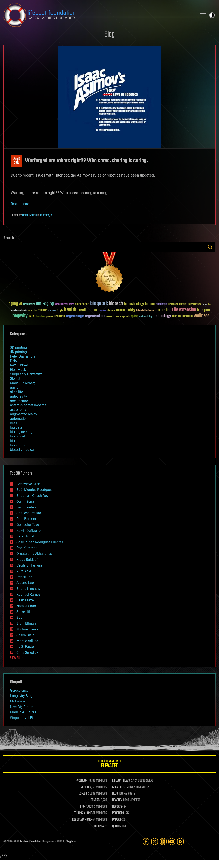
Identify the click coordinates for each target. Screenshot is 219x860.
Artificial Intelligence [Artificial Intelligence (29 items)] (64, 304)
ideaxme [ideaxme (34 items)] (111, 310)
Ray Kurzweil (20, 365)
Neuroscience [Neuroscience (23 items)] (40, 317)
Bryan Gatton (29, 215)
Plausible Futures (23, 712)
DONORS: (95, 800)
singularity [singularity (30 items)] (125, 316)
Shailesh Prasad (28, 513)
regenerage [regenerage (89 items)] (75, 316)
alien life (16, 392)
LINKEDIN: (84, 787)
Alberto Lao (25, 583)
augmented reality (23, 414)
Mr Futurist (18, 701)
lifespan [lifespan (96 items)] (203, 310)
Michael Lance (27, 629)
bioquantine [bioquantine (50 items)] (82, 304)
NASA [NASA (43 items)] (31, 316)
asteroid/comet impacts (28, 405)
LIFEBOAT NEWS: (121, 780)
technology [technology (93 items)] (162, 316)
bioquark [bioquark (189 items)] (99, 303)
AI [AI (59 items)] (20, 304)
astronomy (18, 410)
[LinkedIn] (163, 841)
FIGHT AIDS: (86, 807)
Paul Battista (26, 519)
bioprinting (18, 445)
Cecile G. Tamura (29, 565)
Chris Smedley (27, 653)
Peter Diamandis (22, 356)
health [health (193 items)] (70, 310)
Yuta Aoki (23, 571)
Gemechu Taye (27, 525)
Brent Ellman (26, 623)
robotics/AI (46, 215)
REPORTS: (117, 807)
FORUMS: (99, 826)
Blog (109, 34)
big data (16, 427)
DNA (13, 361)
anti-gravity (18, 396)
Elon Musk (18, 370)
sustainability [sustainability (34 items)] (145, 316)
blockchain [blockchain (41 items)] (161, 304)
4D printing (18, 352)
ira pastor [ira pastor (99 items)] (163, 310)
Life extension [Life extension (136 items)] (184, 310)
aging (14, 387)
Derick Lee (24, 577)
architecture (19, 401)
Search (210, 247)
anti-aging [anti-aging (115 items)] (45, 303)
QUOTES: (116, 826)
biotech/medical (22, 450)
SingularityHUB (21, 718)
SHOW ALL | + (16, 658)
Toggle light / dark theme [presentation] (212, 15)
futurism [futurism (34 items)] (52, 310)
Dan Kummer (26, 548)
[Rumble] (180, 841)
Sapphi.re (71, 841)
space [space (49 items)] (134, 316)
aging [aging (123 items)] (13, 303)
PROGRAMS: (118, 813)
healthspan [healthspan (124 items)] (87, 310)
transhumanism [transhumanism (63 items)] (182, 316)
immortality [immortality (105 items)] (125, 309)
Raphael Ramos (28, 594)
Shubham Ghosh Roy (32, 496)
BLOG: (115, 794)
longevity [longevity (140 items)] (20, 316)
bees (13, 423)
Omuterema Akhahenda (34, 554)
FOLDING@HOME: (83, 813)
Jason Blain (25, 635)
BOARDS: (117, 800)
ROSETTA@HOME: (82, 820)
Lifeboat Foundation (30, 841)
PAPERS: (117, 820)
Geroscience (19, 690)
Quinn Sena (25, 501)
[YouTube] (171, 841)
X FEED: (83, 794)
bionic (14, 441)
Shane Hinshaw (28, 589)
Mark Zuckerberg (23, 383)
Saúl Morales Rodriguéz (34, 490)
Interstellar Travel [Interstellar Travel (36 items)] (145, 310)
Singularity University (26, 374)
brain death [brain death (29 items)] (173, 304)
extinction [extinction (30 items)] (32, 310)
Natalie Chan (26, 606)
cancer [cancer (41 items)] (182, 304)
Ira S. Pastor (25, 647)
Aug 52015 (16, 161)
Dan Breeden (26, 507)
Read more (20, 204)
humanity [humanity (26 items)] (102, 310)
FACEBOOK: (82, 780)
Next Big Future (21, 707)
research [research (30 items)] (110, 316)
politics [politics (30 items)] (49, 316)
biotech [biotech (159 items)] (116, 303)
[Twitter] (154, 841)
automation (19, 419)
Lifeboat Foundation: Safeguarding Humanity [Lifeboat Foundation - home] (98, 15)
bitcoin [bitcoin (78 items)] (150, 304)
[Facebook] (146, 841)
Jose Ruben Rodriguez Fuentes (39, 542)
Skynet (15, 379)
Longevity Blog (21, 696)
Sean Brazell (25, 600)
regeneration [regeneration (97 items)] (95, 316)
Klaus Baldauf (27, 560)
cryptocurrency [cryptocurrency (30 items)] (194, 304)
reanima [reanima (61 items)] (59, 316)
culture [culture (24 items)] (204, 304)
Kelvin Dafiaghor (29, 531)
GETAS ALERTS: (120, 787)
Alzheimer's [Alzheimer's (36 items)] (29, 304)
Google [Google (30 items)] (60, 310)
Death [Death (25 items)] (210, 304)
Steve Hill (23, 612)
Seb (19, 618)
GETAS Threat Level (109, 764)
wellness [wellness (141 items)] (201, 316)
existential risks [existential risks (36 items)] (19, 310)
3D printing (18, 347)
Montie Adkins (27, 641)
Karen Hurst (25, 536)
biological (17, 436)
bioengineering (21, 432)
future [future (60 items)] (42, 310)
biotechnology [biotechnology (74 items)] (134, 304)
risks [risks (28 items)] (117, 316)
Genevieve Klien (28, 484)
